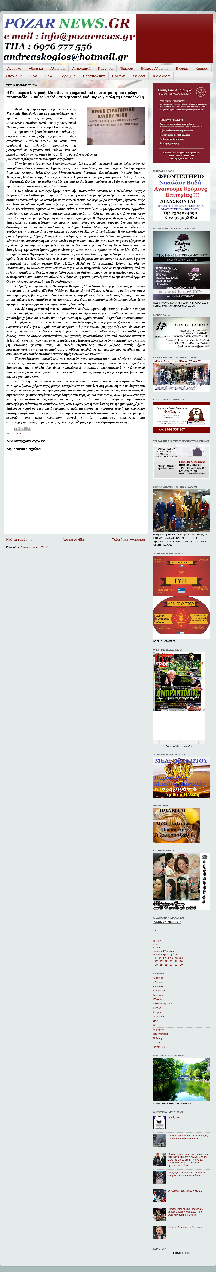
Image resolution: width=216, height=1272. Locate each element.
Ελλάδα (182, 68)
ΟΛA (48, 76)
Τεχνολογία (161, 76)
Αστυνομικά (81, 68)
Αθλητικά (36, 68)
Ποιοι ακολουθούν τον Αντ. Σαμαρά (186, 1227)
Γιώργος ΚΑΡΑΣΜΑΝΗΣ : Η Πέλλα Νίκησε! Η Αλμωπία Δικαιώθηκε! (186, 1174)
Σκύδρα (139, 76)
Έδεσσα (126, 68)
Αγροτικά (14, 68)
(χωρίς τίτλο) (174, 1117)
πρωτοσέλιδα (173, 746)
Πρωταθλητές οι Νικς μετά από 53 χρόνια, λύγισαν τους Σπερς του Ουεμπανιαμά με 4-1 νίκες (186, 1212)
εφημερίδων (187, 746)
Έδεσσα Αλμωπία (155, 68)
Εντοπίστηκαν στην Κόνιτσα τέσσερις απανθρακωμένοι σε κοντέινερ (188, 1137)
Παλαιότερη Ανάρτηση (128, 539)
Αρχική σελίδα (73, 539)
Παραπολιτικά (94, 76)
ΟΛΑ (33, 76)
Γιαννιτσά (105, 68)
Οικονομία (14, 76)
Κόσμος (202, 68)
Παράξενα (67, 76)
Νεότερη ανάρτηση (20, 539)
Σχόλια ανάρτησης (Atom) (34, 547)
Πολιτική (118, 76)
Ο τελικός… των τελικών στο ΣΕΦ (186, 1190)
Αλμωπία (57, 68)
